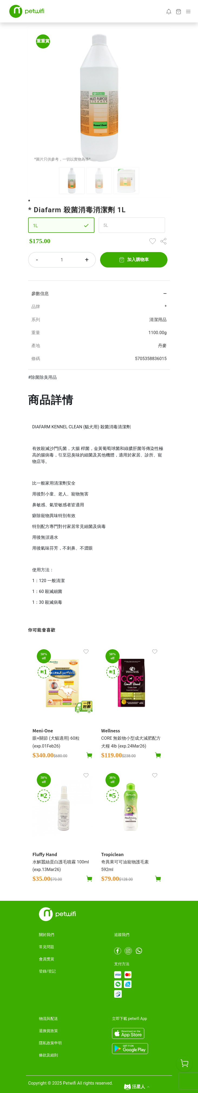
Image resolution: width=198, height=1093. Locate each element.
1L (35, 225)
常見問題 (46, 947)
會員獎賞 (46, 959)
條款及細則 (48, 1055)
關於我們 (46, 934)
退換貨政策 (48, 1031)
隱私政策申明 (50, 1043)
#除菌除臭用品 (42, 377)
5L (105, 225)
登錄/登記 (47, 971)
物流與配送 (48, 1018)
